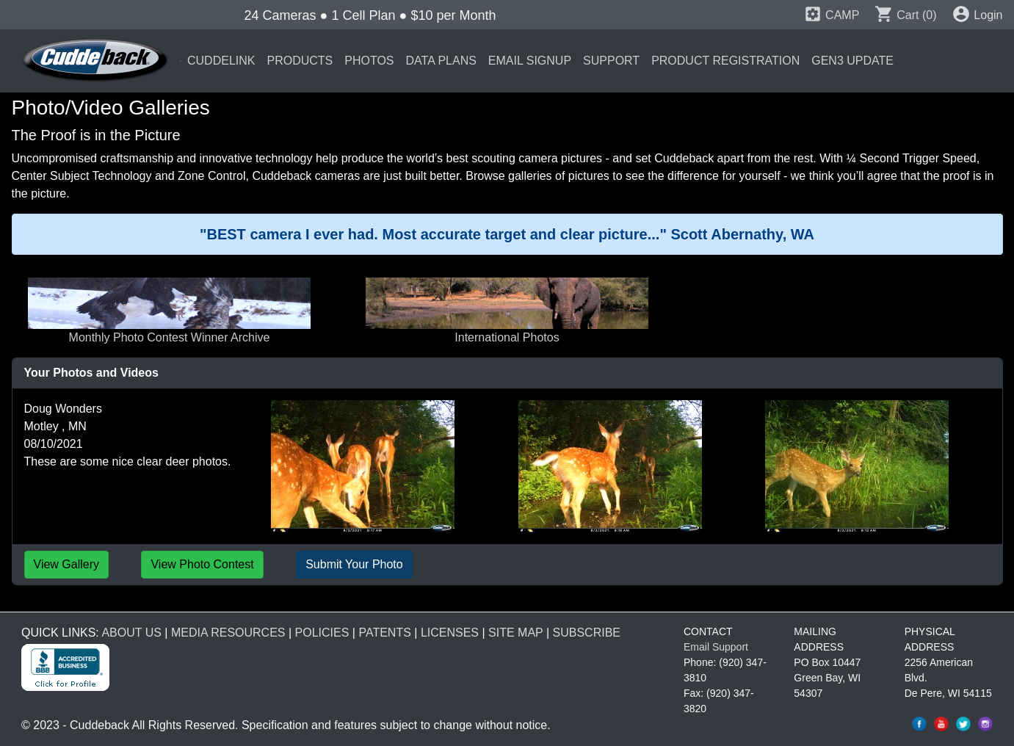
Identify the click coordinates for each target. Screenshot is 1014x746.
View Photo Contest (202, 564)
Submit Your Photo (354, 564)
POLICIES (322, 632)
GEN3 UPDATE (852, 60)
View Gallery (67, 564)
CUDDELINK (221, 60)
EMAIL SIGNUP (529, 60)
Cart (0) (905, 15)
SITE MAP (515, 632)
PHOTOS (369, 60)
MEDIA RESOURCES (228, 632)
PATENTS (384, 632)
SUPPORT (611, 60)
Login (977, 15)
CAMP (831, 15)
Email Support (716, 647)
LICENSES (450, 632)
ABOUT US (131, 632)
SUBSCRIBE (586, 632)
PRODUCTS (300, 60)
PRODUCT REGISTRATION (725, 60)
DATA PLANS (441, 60)
